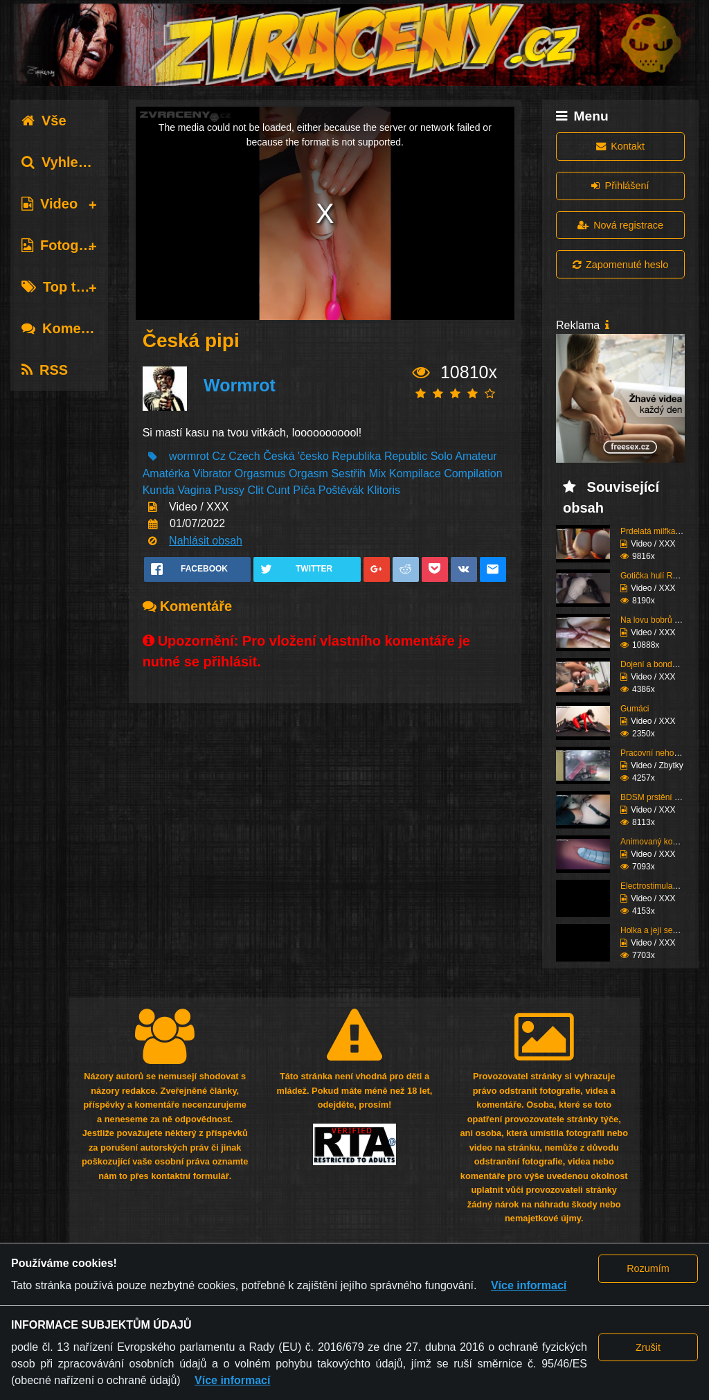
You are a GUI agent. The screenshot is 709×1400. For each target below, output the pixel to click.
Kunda (158, 490)
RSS (44, 370)
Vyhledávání (71, 162)
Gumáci (634, 709)
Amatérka (166, 473)
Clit (256, 490)
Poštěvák (341, 490)
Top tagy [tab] (60, 286)
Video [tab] (49, 203)
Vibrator (212, 473)
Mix (377, 473)
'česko (313, 456)
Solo (442, 456)
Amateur (475, 456)
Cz (219, 456)
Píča (304, 490)
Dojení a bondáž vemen (664, 664)
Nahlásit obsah (205, 541)
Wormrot (240, 385)
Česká (278, 456)
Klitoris (383, 490)
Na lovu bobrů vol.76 (658, 620)
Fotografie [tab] (64, 245)
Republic (405, 456)
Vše (43, 120)
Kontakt (620, 146)
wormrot (189, 456)
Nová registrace (620, 225)
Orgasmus (260, 473)
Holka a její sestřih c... (660, 930)
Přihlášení (620, 185)
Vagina (194, 490)
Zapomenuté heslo (620, 264)
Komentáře (67, 328)
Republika (356, 456)
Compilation (473, 473)
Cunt (278, 490)
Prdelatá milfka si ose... (663, 531)
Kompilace (415, 473)
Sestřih (348, 473)
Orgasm (308, 473)
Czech (244, 456)
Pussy (229, 490)
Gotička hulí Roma (654, 576)
